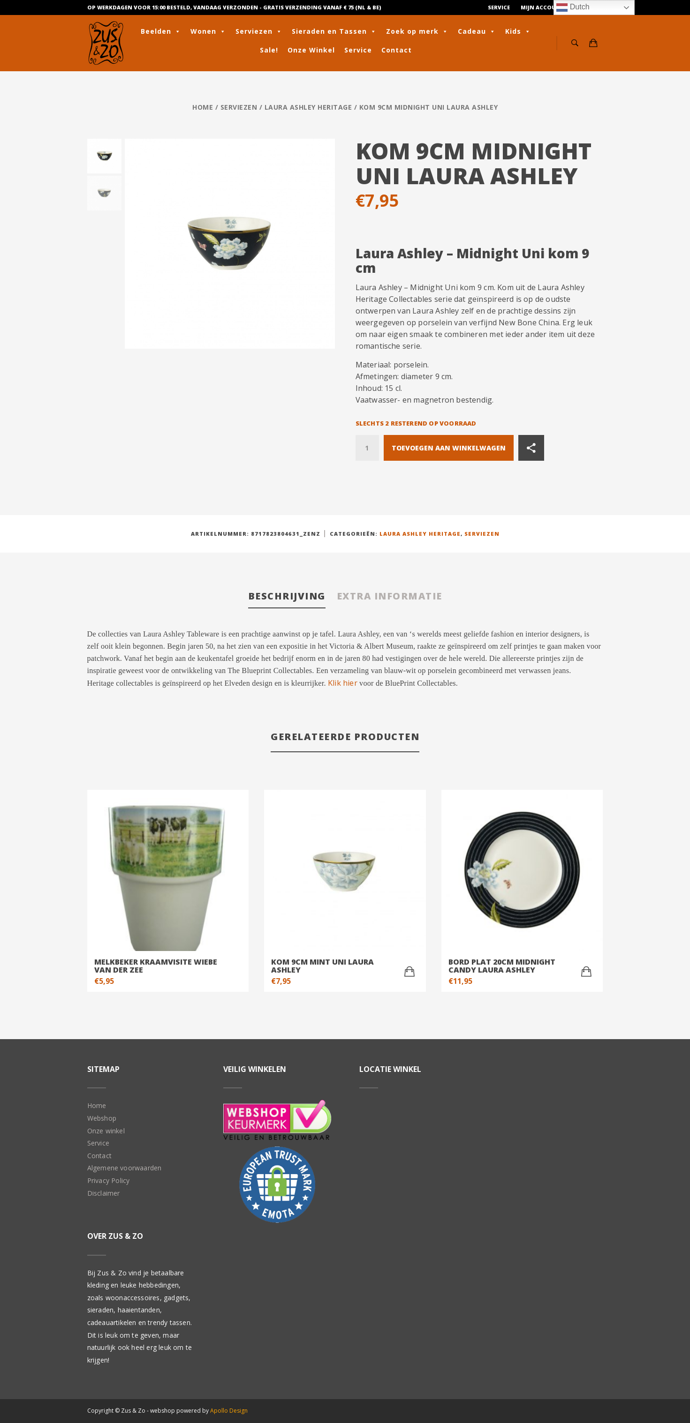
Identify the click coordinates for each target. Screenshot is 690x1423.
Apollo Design (229, 1411)
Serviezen (258, 31)
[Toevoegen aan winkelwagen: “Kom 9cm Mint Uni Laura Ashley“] (409, 971)
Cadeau (477, 31)
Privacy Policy (108, 1180)
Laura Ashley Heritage (308, 107)
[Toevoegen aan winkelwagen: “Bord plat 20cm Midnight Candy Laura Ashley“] (586, 971)
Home (202, 107)
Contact (396, 49)
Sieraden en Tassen (334, 31)
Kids (518, 31)
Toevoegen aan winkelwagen (449, 447)
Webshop (101, 1118)
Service (499, 7)
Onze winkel (106, 1130)
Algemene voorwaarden (124, 1167)
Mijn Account (542, 7)
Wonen (208, 31)
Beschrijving (286, 596)
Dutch (572, 7)
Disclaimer (103, 1193)
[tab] (286, 596)
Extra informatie (389, 596)
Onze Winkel (311, 49)
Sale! (269, 49)
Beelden (161, 31)
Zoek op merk (417, 31)
